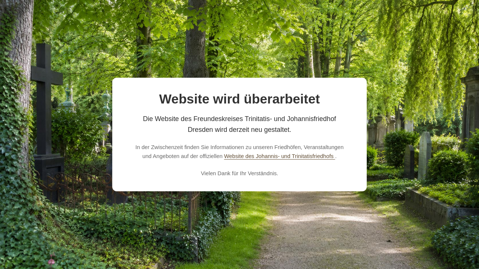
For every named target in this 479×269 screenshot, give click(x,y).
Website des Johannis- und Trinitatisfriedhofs (279, 156)
